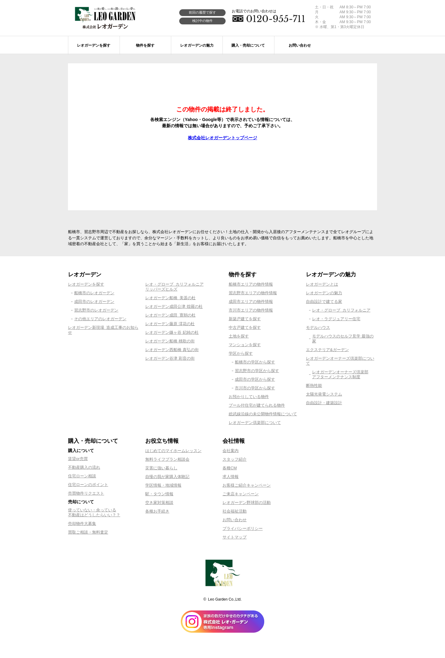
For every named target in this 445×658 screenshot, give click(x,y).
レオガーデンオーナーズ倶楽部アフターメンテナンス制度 (340, 374)
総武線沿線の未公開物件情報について (263, 414)
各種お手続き (157, 511)
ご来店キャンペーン (240, 494)
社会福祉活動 (234, 511)
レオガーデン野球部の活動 (246, 502)
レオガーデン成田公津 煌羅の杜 (174, 306)
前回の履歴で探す (202, 12)
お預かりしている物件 (249, 396)
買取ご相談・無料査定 (88, 532)
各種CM (229, 468)
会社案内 (230, 450)
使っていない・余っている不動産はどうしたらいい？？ (94, 512)
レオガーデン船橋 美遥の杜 (170, 297)
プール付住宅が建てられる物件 (257, 405)
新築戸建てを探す (245, 318)
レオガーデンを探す (86, 284)
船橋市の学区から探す (255, 362)
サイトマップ (234, 537)
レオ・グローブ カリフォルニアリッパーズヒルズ (174, 286)
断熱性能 (314, 385)
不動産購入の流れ (84, 467)
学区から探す (241, 353)
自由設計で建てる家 (324, 301)
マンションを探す (245, 344)
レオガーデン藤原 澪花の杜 (170, 323)
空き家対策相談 (159, 502)
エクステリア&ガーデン (327, 349)
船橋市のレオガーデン (94, 293)
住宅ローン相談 (82, 476)
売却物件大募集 (82, 523)
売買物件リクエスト (86, 493)
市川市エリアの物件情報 (251, 310)
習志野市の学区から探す (257, 370)
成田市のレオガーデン (94, 301)
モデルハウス (318, 327)
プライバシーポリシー (242, 528)
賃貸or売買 (78, 458)
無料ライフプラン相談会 (167, 459)
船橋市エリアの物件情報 (251, 284)
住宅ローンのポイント (88, 484)
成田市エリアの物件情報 (251, 301)
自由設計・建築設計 (324, 402)
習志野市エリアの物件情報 (253, 293)
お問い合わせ (234, 520)
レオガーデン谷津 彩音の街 (170, 358)
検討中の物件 (202, 21)
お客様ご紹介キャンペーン (246, 485)
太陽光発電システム (324, 394)
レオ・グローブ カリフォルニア (341, 310)
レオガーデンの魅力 (324, 293)
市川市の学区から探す (255, 388)
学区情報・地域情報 (163, 485)
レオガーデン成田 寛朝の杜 (170, 315)
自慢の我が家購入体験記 (167, 476)
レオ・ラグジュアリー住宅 (336, 318)
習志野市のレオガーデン (96, 310)
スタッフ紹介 (234, 459)
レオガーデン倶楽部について (255, 422)
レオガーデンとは (322, 284)
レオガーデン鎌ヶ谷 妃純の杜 (172, 332)
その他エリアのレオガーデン (100, 318)
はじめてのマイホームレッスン (173, 450)
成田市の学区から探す (255, 379)
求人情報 (230, 476)
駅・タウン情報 (159, 494)
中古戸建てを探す (245, 327)
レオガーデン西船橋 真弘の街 (172, 349)
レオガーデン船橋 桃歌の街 (170, 341)
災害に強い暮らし (161, 468)
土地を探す (239, 336)
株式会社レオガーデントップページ (222, 137)
